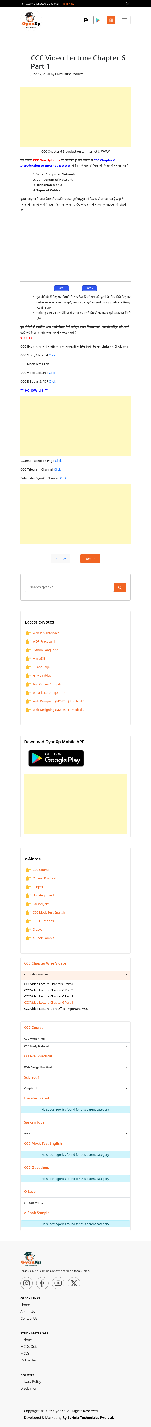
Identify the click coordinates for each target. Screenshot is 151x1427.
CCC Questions (39, 921)
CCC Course (37, 869)
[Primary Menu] (125, 20)
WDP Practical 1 (40, 641)
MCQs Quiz (29, 1346)
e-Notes (26, 1339)
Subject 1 (35, 886)
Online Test (29, 1360)
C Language (37, 667)
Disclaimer (28, 1388)
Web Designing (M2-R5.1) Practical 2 (54, 709)
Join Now (68, 4)
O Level (34, 929)
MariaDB (35, 658)
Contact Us (28, 1318)
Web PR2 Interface (42, 633)
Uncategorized (39, 895)
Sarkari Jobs (37, 904)
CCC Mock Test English (45, 912)
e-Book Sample (39, 938)
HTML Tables (38, 675)
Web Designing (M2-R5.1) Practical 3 (54, 701)
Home (25, 1304)
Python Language (41, 650)
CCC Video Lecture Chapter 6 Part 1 (48, 1002)
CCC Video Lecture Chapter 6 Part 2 (48, 996)
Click (52, 355)
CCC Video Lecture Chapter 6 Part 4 (48, 984)
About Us (27, 1311)
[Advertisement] (75, 117)
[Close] (128, 3)
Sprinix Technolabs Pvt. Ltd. (90, 1417)
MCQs (25, 1353)
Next (90, 559)
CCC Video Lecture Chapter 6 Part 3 (48, 990)
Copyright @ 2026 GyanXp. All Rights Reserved (61, 1410)
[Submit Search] (120, 587)
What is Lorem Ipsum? (45, 692)
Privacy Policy (30, 1381)
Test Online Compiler (44, 684)
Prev (60, 559)
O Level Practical (40, 878)
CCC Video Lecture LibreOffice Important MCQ (56, 1009)
